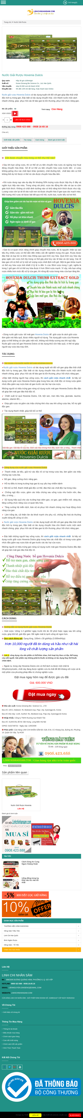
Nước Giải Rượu (20, 22)
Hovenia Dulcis (42, 334)
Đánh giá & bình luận (56, 140)
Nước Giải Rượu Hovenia (21, 805)
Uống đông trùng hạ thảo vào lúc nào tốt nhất (30, 880)
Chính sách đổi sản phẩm (12, 1044)
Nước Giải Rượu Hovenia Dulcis (22, 75)
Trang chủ (7, 22)
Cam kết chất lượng (10, 1040)
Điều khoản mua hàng (11, 1033)
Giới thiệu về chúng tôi (11, 1012)
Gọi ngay (75, 1115)
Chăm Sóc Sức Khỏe (42, 949)
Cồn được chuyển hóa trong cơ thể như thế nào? (30, 158)
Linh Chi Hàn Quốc (42, 935)
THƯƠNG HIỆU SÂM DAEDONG (42, 926)
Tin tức (7, 856)
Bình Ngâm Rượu (42, 940)
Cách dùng (39, 140)
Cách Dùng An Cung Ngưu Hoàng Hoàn (30, 863)
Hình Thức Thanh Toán (11, 1048)
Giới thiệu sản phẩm (12, 140)
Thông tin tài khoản (10, 1029)
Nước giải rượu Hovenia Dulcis (16, 95)
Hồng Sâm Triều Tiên (42, 931)
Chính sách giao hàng (11, 1036)
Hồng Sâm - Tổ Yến (42, 945)
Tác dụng (27, 140)
